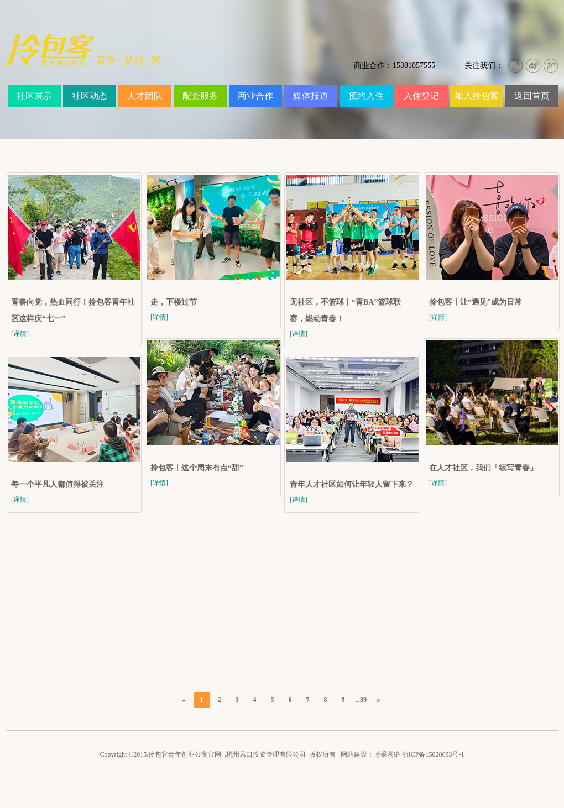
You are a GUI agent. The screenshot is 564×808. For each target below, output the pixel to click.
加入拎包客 (477, 96)
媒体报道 (310, 96)
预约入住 (366, 96)
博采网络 (387, 754)
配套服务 (200, 96)
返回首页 (532, 96)
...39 (361, 700)
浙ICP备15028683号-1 (433, 754)
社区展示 (34, 96)
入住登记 (421, 96)
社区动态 (89, 96)
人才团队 (145, 96)
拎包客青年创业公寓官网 (184, 754)
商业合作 (255, 96)
